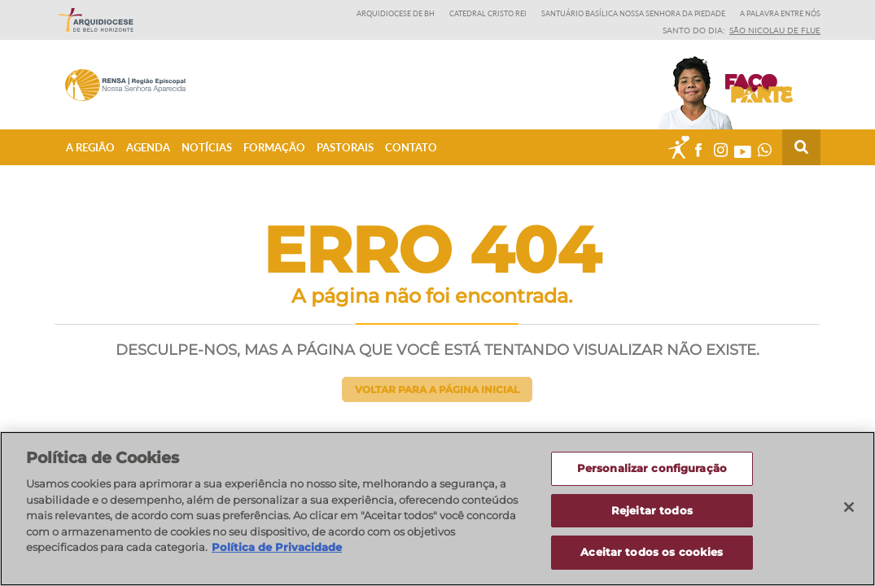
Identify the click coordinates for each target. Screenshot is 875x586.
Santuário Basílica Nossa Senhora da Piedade (633, 13)
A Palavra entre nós (780, 13)
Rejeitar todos (652, 510)
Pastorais (345, 147)
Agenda (148, 147)
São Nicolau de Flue (774, 30)
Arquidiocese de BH (396, 13)
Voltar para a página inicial (437, 389)
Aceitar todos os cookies (651, 552)
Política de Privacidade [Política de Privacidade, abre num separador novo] (277, 546)
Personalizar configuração (652, 467)
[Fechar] (849, 507)
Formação (274, 147)
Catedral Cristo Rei (488, 13)
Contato (411, 147)
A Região (90, 147)
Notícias (207, 147)
